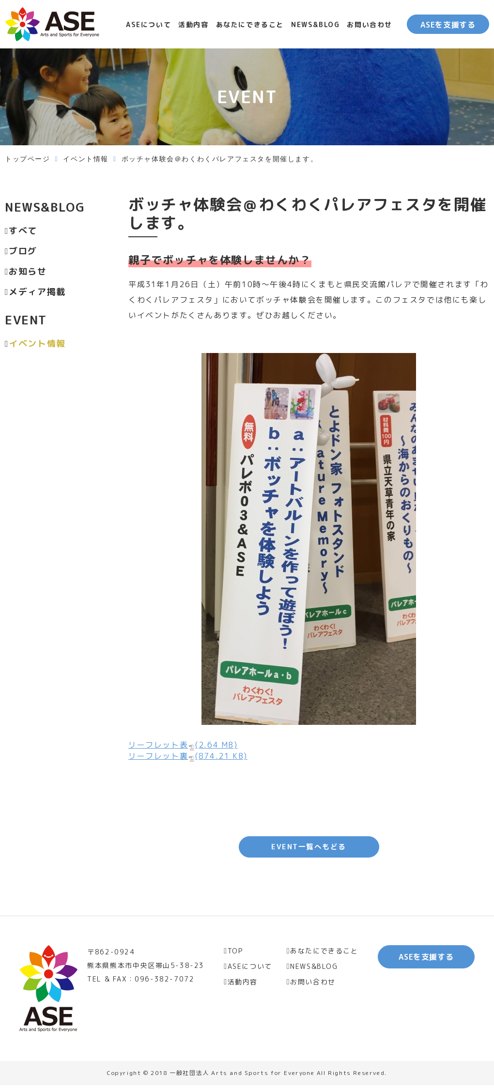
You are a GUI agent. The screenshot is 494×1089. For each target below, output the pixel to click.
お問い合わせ (369, 24)
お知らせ (27, 271)
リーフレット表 (183, 744)
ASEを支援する (447, 24)
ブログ (23, 251)
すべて (23, 231)
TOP (235, 954)
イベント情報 (85, 159)
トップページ (27, 159)
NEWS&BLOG (315, 24)
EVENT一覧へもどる (309, 849)
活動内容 (193, 24)
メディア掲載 (37, 292)
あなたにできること (250, 24)
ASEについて (148, 24)
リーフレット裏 (187, 756)
